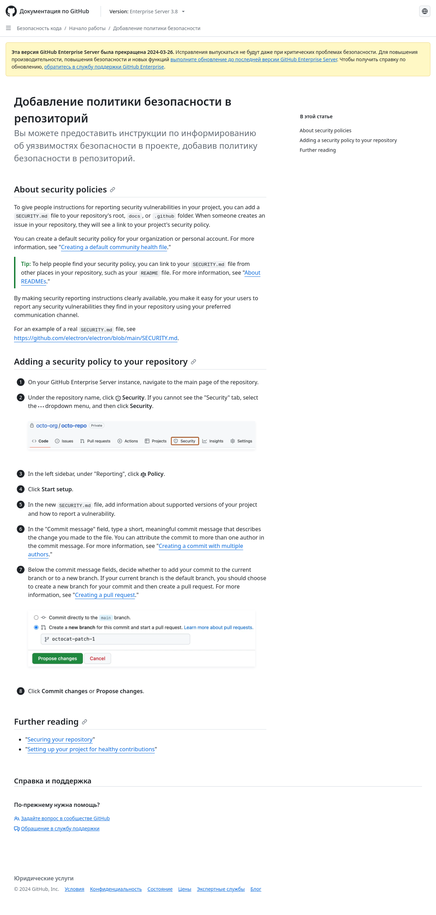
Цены (184, 889)
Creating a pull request (105, 595)
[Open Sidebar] (8, 28)
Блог (255, 889)
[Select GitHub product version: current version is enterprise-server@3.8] (147, 11)
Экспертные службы (221, 889)
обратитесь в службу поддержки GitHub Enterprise (104, 66)
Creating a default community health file (114, 247)
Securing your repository (60, 739)
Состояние (160, 889)
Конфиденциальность (116, 889)
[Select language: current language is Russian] (424, 11)
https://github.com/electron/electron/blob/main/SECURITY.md (95, 338)
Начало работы (87, 28)
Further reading (50, 721)
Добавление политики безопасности (156, 28)
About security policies (64, 189)
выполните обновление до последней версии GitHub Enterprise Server (253, 59)
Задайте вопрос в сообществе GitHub (62, 818)
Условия (74, 889)
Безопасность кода (39, 28)
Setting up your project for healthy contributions (91, 749)
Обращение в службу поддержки (57, 828)
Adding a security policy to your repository (105, 361)
